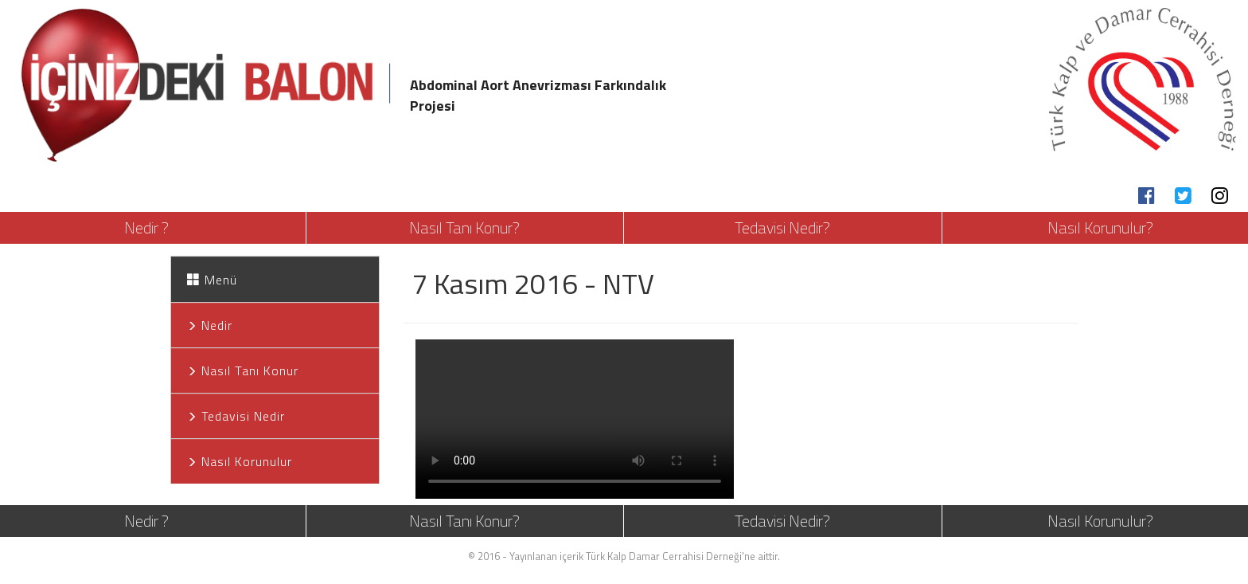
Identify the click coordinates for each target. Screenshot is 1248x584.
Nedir (209, 325)
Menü (212, 279)
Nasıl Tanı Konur (242, 370)
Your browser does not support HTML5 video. (574, 419)
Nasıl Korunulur (239, 461)
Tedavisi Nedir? (782, 227)
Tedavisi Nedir (236, 415)
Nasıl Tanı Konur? (464, 227)
